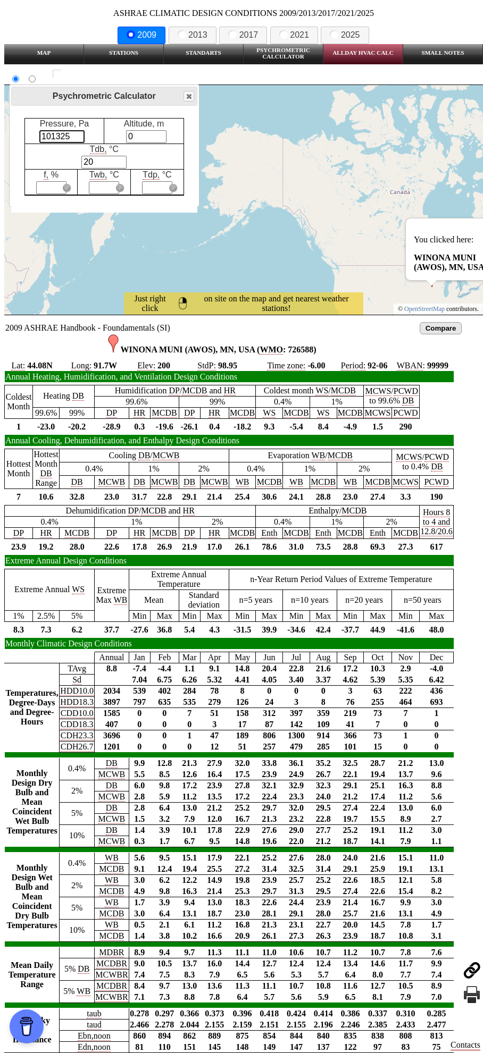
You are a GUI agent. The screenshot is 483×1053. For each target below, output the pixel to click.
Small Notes (443, 52)
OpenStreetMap (424, 309)
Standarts (203, 52)
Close (188, 96)
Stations (123, 52)
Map (44, 52)
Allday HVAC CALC (363, 52)
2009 (141, 34)
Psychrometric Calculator (283, 53)
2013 (192, 34)
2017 (243, 34)
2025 (345, 34)
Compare (441, 328)
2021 (294, 34)
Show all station (88, 74)
